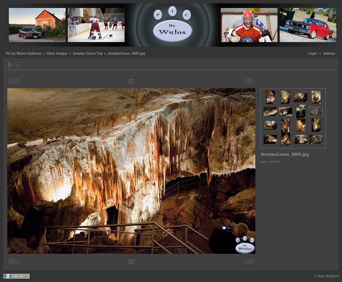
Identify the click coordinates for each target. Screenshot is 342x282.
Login (312, 53)
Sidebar (329, 53)
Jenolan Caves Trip (87, 53)
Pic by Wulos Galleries (23, 53)
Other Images (56, 53)
